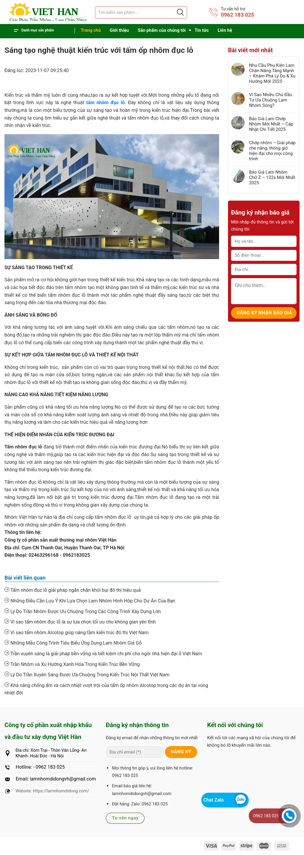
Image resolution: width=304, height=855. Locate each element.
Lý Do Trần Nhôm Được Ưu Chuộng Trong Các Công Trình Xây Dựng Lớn (82, 611)
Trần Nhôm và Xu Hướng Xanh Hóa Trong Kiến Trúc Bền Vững (72, 664)
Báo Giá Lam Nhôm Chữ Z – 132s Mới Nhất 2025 (272, 177)
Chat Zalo (213, 800)
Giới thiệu (119, 30)
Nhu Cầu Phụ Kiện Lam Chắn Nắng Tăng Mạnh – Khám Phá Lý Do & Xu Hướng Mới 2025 (272, 73)
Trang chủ (91, 30)
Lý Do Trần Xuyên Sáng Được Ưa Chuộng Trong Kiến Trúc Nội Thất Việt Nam (87, 675)
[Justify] (180, 12)
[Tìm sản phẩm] (141, 12)
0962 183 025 (237, 15)
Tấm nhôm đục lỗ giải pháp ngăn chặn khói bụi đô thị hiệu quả (72, 590)
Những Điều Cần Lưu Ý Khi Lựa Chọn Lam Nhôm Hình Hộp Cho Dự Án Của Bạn (89, 601)
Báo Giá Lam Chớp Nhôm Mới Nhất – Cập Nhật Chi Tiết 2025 (271, 124)
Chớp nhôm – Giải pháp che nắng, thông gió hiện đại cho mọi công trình (272, 150)
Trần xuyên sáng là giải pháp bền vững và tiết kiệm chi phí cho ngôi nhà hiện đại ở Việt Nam (103, 653)
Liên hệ (225, 30)
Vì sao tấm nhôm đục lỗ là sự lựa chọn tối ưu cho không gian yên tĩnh (80, 622)
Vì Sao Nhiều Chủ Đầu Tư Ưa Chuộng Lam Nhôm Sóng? (270, 100)
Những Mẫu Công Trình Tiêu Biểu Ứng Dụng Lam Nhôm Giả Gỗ (73, 643)
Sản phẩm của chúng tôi (162, 30)
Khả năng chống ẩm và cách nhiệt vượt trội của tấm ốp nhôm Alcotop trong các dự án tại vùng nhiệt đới (106, 689)
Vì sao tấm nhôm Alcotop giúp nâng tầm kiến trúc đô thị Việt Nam (76, 632)
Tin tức (202, 30)
